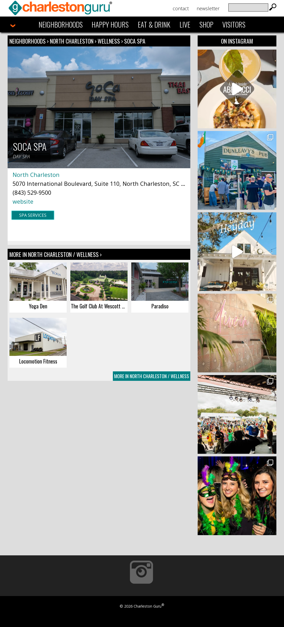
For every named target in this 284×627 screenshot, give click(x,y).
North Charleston (72, 41)
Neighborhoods (61, 24)
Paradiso (160, 306)
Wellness (109, 41)
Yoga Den (38, 306)
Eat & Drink (154, 24)
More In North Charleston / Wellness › (55, 254)
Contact (181, 8)
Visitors (233, 24)
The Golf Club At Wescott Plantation (99, 306)
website (23, 201)
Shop (206, 24)
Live (185, 24)
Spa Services (32, 215)
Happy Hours (110, 24)
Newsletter (208, 8)
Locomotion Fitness (38, 361)
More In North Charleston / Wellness (151, 376)
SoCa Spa (134, 41)
